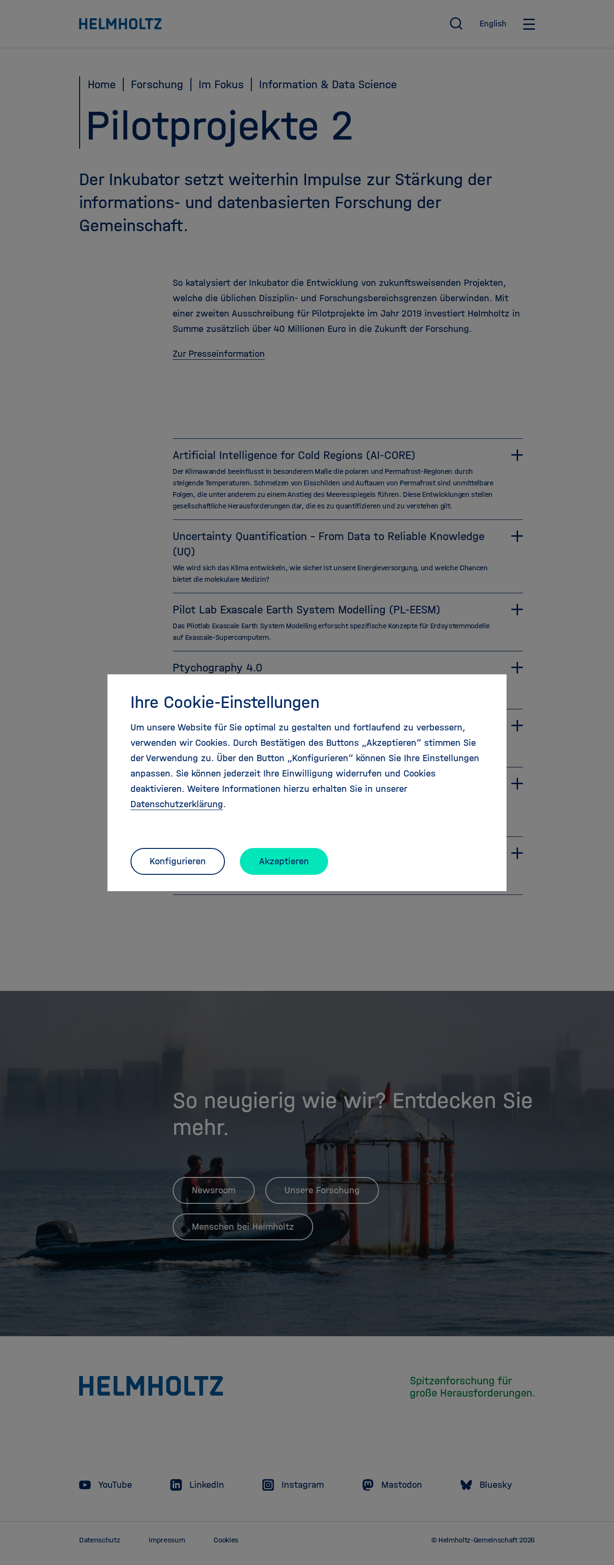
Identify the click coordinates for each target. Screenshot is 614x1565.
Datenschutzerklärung (176, 804)
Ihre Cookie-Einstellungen (224, 702)
